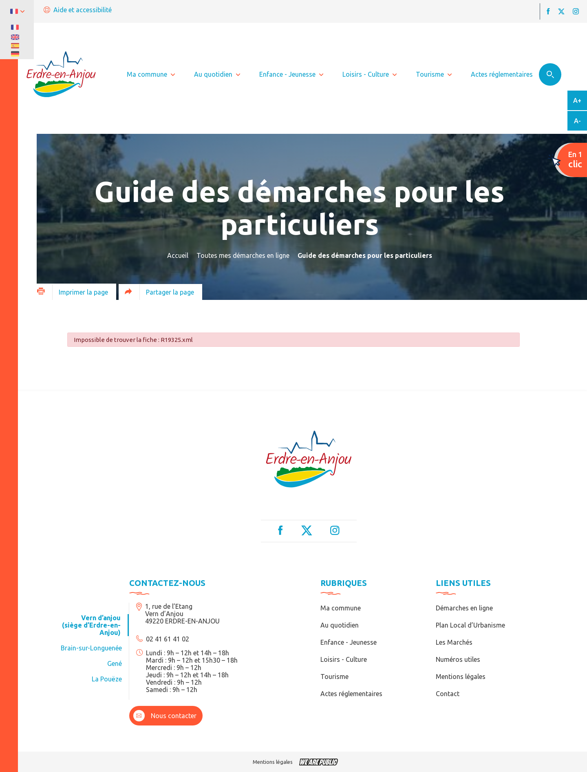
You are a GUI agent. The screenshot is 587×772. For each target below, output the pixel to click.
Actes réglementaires (351, 693)
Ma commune (340, 608)
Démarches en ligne (464, 608)
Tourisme (334, 676)
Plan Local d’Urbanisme (470, 625)
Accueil (177, 255)
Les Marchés (454, 642)
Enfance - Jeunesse (348, 642)
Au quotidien (339, 625)
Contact (447, 693)
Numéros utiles (458, 659)
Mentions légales (460, 676)
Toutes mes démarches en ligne (242, 255)
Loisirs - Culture (343, 659)
